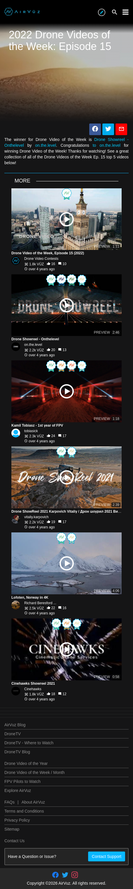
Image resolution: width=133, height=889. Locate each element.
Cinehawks (32, 689)
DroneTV (12, 733)
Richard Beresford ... (40, 603)
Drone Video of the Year (26, 763)
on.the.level (45, 145)
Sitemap (11, 829)
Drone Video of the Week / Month (34, 772)
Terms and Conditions (24, 811)
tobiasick (31, 431)
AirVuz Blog (15, 724)
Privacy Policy (17, 820)
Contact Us (14, 840)
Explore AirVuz (17, 790)
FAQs (9, 802)
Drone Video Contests (41, 259)
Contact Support (106, 856)
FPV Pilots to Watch (22, 781)
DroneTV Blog (17, 752)
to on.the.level (106, 145)
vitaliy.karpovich (36, 517)
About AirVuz (33, 802)
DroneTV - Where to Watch (28, 742)
